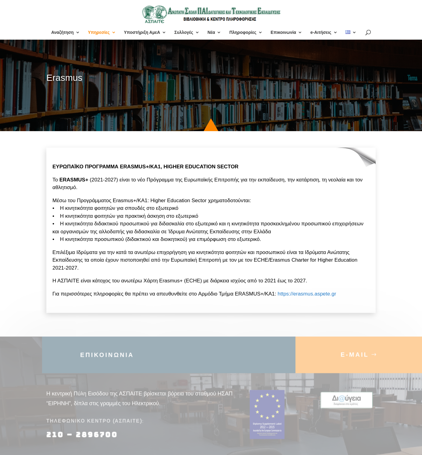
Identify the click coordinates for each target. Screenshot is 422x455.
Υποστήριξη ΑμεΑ (142, 32)
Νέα (211, 32)
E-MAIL (355, 358)
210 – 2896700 (83, 438)
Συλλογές (183, 32)
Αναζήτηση (62, 32)
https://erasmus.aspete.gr (307, 294)
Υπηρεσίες (98, 32)
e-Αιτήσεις (320, 32)
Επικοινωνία (283, 32)
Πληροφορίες (242, 32)
